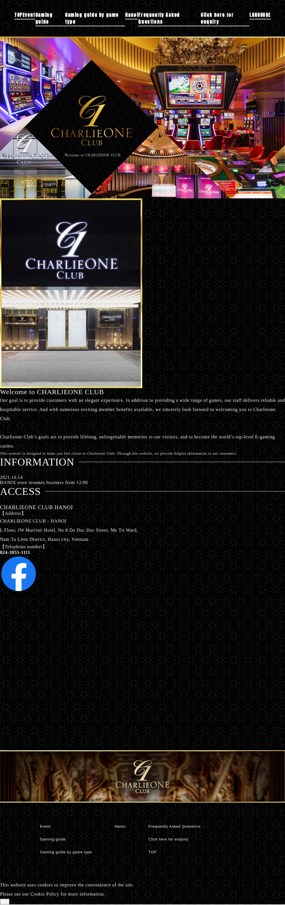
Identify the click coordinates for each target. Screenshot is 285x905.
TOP (18, 14)
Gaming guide (44, 18)
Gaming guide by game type (92, 18)
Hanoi (131, 14)
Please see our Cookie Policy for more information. (52, 894)
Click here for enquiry (217, 18)
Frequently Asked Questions (159, 18)
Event (29, 14)
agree (5, 901)
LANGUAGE (260, 14)
